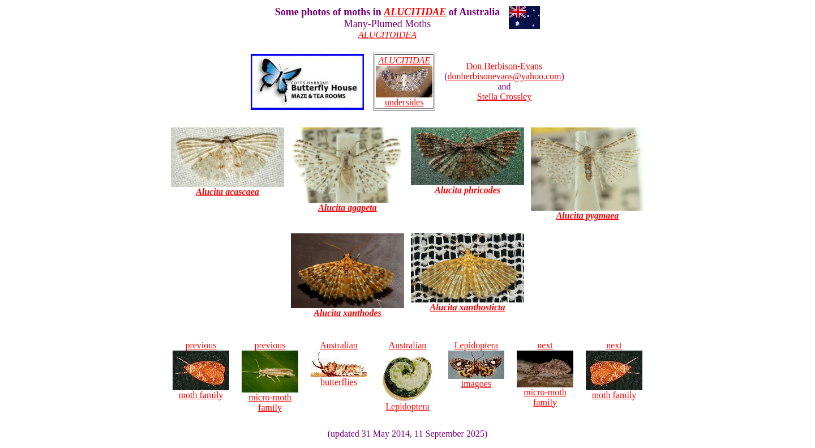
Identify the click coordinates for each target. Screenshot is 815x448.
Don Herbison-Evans (504, 66)
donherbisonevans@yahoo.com (504, 76)
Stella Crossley (504, 96)
